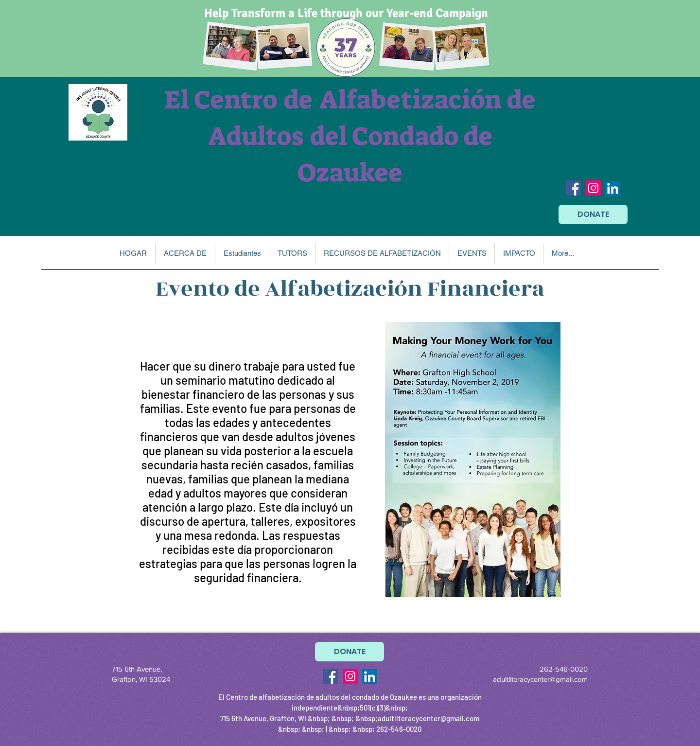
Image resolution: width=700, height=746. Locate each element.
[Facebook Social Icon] (573, 187)
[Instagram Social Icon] (593, 187)
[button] (185, 253)
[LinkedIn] (612, 188)
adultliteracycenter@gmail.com (540, 679)
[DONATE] (593, 214)
